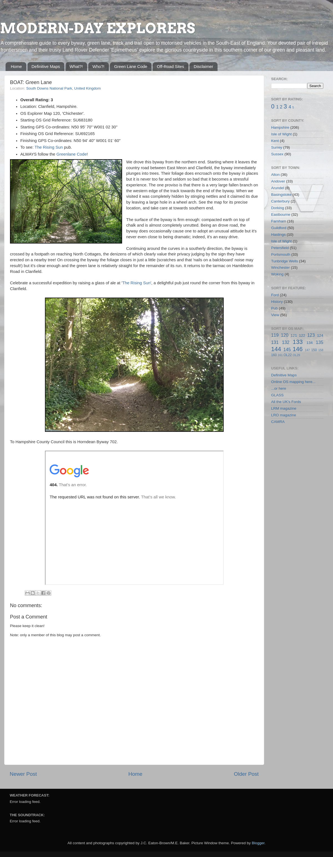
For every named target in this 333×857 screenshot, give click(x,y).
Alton (275, 175)
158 (320, 350)
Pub (274, 308)
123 (311, 335)
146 (297, 349)
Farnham (278, 221)
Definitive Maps (46, 66)
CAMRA (278, 422)
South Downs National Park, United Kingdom (63, 88)
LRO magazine (283, 415)
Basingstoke (281, 194)
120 (284, 335)
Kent (275, 141)
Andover (278, 181)
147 (307, 350)
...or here (278, 388)
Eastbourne (280, 214)
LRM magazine (283, 408)
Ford (275, 295)
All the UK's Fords (286, 402)
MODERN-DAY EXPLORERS (97, 28)
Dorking (277, 208)
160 (274, 355)
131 (275, 342)
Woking (277, 274)
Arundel (277, 188)
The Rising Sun (49, 147)
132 (285, 342)
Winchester (280, 267)
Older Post (246, 774)
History (277, 302)
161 (280, 355)
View (275, 315)
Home (16, 66)
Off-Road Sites (170, 66)
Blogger (258, 843)
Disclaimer (203, 66)
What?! (76, 66)
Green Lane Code (130, 66)
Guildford (278, 228)
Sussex (277, 154)
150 (314, 350)
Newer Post (23, 774)
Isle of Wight (281, 134)
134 (309, 343)
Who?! (98, 66)
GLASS (277, 395)
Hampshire (280, 127)
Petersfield (280, 248)
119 (275, 335)
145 (287, 349)
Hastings (278, 234)
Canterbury (280, 201)
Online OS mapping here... (293, 382)
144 (276, 349)
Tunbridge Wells (284, 261)
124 (320, 335)
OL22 (288, 355)
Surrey (276, 147)
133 (298, 341)
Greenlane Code (71, 154)
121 (294, 335)
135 (319, 342)
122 (302, 335)
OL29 (296, 355)
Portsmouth (280, 254)
